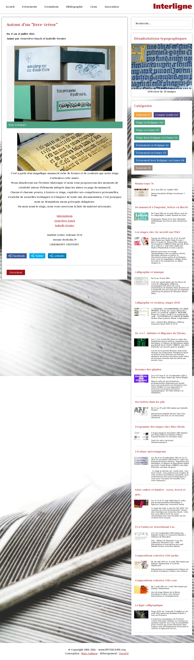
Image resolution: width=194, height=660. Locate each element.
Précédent (15, 272)
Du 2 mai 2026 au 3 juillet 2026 (164, 190)
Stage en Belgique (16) (149, 122)
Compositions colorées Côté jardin (156, 555)
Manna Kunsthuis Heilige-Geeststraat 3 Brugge (168, 194)
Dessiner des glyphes (148, 369)
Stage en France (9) (147, 130)
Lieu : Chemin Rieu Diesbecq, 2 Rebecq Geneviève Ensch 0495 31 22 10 (167, 323)
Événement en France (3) (151, 152)
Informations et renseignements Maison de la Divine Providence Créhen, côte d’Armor (169, 570)
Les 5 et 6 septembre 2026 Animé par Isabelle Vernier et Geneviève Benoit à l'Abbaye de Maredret (168, 535)
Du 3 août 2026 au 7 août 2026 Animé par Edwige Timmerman (169, 587)
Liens (93, 6)
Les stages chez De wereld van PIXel (157, 232)
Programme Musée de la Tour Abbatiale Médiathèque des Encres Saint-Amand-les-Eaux (169, 221)
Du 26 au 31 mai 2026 (160, 278)
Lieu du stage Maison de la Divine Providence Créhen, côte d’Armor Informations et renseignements (165, 594)
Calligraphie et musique (149, 272)
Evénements (29, 6)
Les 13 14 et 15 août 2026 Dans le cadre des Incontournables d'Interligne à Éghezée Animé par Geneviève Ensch (168, 503)
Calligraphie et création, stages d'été (157, 302)
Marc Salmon (89, 653)
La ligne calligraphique (149, 605)
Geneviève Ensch (64, 220)
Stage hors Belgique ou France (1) (156, 137)
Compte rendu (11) (167, 114)
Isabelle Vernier (64, 225)
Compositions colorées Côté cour (156, 580)
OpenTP (124, 653)
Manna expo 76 (144, 183)
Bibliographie (74, 6)
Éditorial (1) (143, 114)
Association (112, 6)
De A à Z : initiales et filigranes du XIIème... (161, 333)
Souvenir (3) (143, 168)
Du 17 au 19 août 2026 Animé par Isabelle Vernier (169, 409)
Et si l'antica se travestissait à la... (155, 527)
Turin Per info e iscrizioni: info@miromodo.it (162, 441)
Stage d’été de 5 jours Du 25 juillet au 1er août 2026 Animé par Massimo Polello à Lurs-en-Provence (169, 613)
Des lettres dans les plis (150, 402)
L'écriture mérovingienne (150, 451)
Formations (52, 6)
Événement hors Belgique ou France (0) (160, 160)
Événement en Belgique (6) (152, 145)
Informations (65, 216)
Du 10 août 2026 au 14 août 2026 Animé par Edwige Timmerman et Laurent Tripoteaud (170, 564)
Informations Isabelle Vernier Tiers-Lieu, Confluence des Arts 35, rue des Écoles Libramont (168, 416)
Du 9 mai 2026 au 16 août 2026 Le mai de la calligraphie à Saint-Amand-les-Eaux (169, 214)
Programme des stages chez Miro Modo (160, 426)
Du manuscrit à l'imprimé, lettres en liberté (161, 207)
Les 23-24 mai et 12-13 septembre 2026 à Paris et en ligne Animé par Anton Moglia (169, 376)
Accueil (10, 6)
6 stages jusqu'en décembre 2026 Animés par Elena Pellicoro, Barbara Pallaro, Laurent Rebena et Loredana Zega (169, 435)
